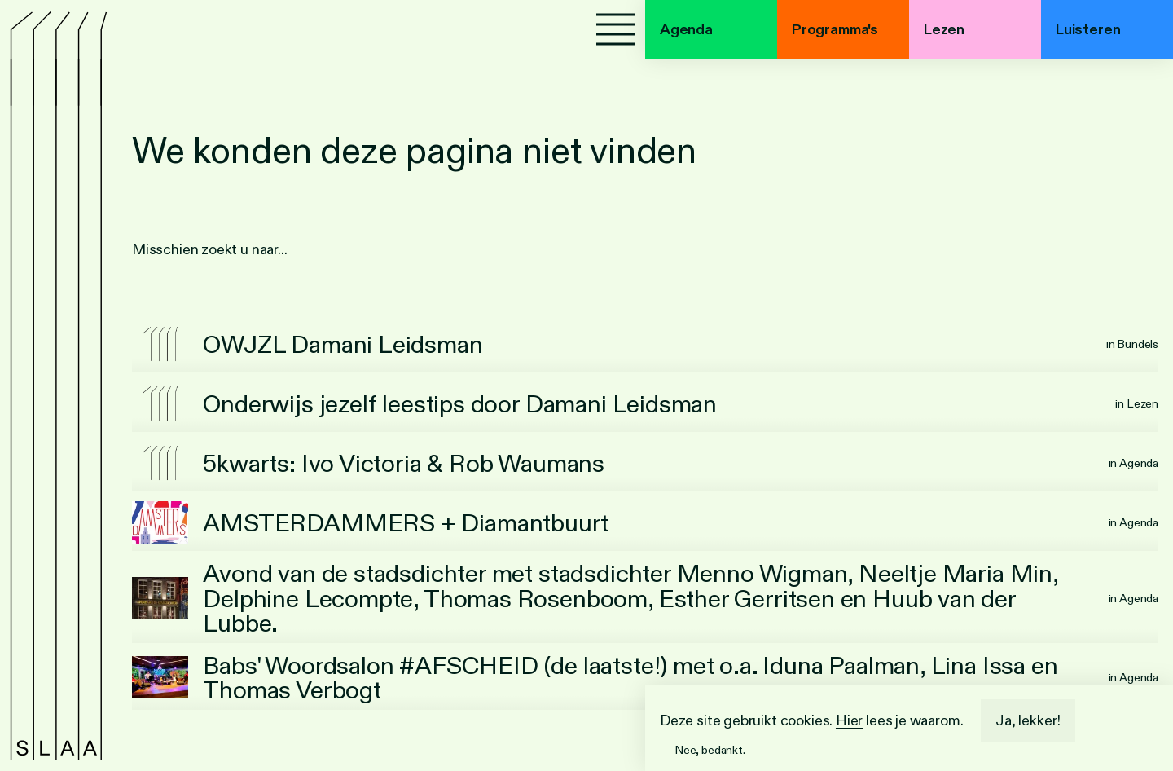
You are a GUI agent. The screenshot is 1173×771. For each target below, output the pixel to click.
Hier (849, 720)
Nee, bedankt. (709, 749)
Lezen (944, 29)
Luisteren (1088, 29)
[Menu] (615, 29)
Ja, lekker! (1028, 720)
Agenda (686, 29)
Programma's (835, 29)
